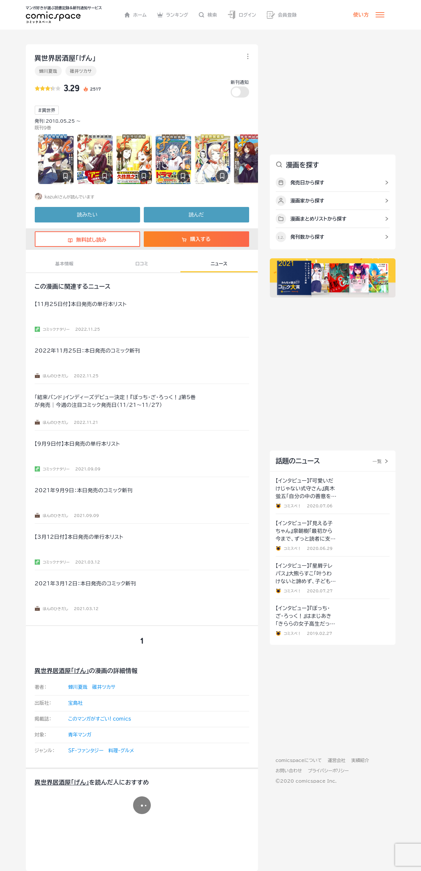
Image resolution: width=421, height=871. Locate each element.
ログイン (241, 15)
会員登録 (281, 15)
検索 (207, 15)
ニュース (219, 263)
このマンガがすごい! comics (99, 719)
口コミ (141, 263)
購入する (196, 239)
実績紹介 (360, 760)
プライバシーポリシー (328, 770)
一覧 (377, 461)
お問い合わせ (289, 770)
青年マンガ (80, 734)
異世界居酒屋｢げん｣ (62, 671)
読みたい (87, 214)
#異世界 (46, 110)
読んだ (196, 214)
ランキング (173, 15)
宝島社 (75, 703)
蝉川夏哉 (48, 71)
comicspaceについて (299, 760)
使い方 (361, 14)
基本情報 (64, 263)
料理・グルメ (121, 750)
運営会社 (337, 760)
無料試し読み (87, 239)
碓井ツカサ (81, 71)
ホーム (135, 15)
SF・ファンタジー (85, 750)
